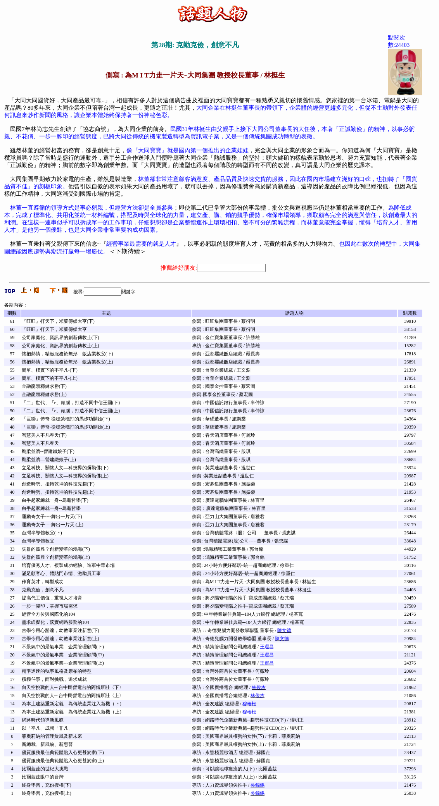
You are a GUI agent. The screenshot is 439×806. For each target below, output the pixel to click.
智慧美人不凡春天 (40, 443)
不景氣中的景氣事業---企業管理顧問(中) (63, 655)
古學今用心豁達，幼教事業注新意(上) (60, 638)
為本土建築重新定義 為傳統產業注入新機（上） (73, 712)
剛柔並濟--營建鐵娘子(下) (48, 451)
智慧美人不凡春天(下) (44, 435)
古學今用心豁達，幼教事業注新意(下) (60, 630)
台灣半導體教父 (38, 541)
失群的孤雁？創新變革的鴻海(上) (56, 557)
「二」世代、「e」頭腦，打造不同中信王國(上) (71, 410)
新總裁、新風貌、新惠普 (47, 744)
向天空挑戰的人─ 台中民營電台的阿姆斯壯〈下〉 (73, 687)
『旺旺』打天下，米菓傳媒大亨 (54, 329)
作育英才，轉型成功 (43, 581)
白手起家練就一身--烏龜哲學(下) (55, 500)
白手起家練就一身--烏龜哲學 (51, 508)
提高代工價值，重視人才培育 (52, 598)
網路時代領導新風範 (43, 720)
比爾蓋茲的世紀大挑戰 (45, 769)
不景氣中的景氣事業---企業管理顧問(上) (63, 663)
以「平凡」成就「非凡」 (47, 728)
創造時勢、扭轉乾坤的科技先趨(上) (58, 492)
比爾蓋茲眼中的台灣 (43, 777)
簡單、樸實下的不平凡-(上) (50, 378)
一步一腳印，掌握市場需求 (50, 606)
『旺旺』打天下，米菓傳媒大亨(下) (58, 321)
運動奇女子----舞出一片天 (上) (52, 524)
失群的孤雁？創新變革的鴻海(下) (56, 549)
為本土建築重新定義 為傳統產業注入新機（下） (73, 703)
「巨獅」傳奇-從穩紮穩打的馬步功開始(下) (66, 419)
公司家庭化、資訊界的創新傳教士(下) (60, 337)
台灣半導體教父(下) (42, 533)
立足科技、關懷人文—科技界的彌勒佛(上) (65, 476)
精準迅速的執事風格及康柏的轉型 (57, 671)
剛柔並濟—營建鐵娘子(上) (49, 459)
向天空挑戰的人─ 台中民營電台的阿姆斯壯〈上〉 (73, 695)
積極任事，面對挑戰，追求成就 (54, 679)
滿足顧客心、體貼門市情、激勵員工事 (61, 573)
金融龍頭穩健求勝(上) (44, 394)
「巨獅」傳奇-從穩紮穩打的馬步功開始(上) (66, 427)
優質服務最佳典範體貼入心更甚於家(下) (63, 752)
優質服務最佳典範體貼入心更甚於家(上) (63, 760)
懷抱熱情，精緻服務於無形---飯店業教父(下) (67, 353)
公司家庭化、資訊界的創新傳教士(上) (60, 345)
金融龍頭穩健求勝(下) (44, 386)
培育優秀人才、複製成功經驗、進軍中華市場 (68, 565)
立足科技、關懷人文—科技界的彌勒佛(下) (65, 467)
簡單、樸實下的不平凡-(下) (50, 370)
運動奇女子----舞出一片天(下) (52, 516)
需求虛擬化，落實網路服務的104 (55, 622)
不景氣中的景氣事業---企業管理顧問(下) (63, 646)
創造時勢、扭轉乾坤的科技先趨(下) (58, 484)
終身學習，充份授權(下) (46, 785)
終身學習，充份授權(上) (46, 793)
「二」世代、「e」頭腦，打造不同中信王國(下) (71, 402)
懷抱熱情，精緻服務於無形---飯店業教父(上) (67, 362)
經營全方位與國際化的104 (48, 614)
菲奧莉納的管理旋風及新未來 (52, 736)
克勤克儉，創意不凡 (43, 589)
